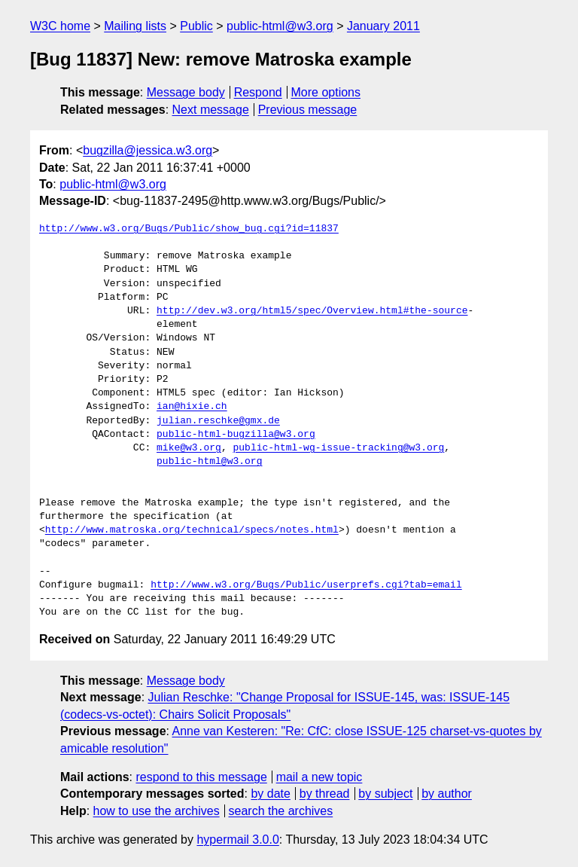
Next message (210, 109)
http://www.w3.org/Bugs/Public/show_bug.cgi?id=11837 (189, 229)
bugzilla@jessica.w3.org (147, 150)
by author (446, 793)
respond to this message (200, 777)
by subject (385, 793)
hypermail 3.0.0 (237, 839)
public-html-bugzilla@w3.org (236, 434)
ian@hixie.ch (192, 407)
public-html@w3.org (280, 26)
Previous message (307, 109)
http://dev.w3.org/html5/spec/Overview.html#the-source (312, 311)
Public (196, 26)
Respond (258, 92)
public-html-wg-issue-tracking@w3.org (338, 448)
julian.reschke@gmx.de (218, 421)
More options (326, 92)
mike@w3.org (189, 448)
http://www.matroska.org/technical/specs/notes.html (192, 530)
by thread (325, 793)
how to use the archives (156, 810)
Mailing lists (135, 26)
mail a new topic (319, 777)
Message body (186, 92)
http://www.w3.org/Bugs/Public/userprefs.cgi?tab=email (306, 585)
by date (270, 793)
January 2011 (383, 26)
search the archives (281, 810)
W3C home (60, 26)
